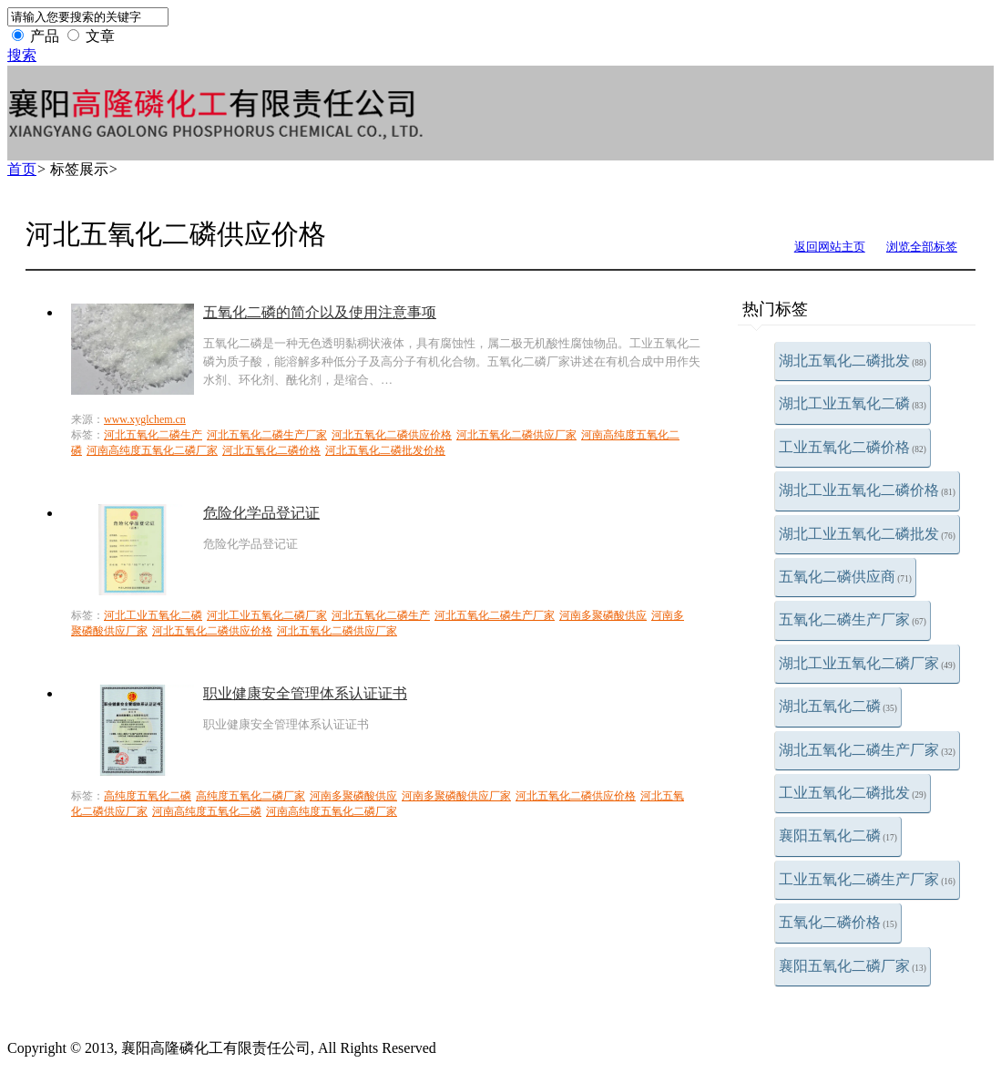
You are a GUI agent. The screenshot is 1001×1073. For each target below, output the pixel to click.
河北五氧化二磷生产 (153, 434)
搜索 (21, 55)
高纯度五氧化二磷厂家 (250, 795)
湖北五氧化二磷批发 (852, 360)
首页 (21, 169)
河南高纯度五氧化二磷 (206, 811)
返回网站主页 (829, 246)
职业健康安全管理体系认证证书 (305, 693)
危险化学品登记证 (261, 513)
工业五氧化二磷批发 (852, 792)
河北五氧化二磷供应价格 (392, 434)
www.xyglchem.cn (145, 419)
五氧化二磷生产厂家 (852, 619)
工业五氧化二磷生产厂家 (867, 879)
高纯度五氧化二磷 (147, 795)
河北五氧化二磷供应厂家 (516, 434)
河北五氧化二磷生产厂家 (267, 434)
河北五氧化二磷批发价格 (385, 450)
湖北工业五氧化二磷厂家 (867, 663)
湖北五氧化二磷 (838, 706)
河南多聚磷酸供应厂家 (456, 795)
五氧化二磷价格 (838, 922)
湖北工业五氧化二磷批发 (867, 534)
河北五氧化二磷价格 (271, 450)
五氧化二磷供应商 (845, 576)
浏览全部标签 (921, 246)
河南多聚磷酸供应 (603, 615)
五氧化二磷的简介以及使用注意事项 (319, 312)
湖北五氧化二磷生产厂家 (867, 750)
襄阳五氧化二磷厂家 (852, 966)
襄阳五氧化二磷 (838, 835)
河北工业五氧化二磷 (153, 615)
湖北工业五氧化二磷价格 (867, 490)
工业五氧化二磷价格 (852, 447)
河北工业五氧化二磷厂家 (267, 615)
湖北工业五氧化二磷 (852, 403)
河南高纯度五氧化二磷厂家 (152, 450)
